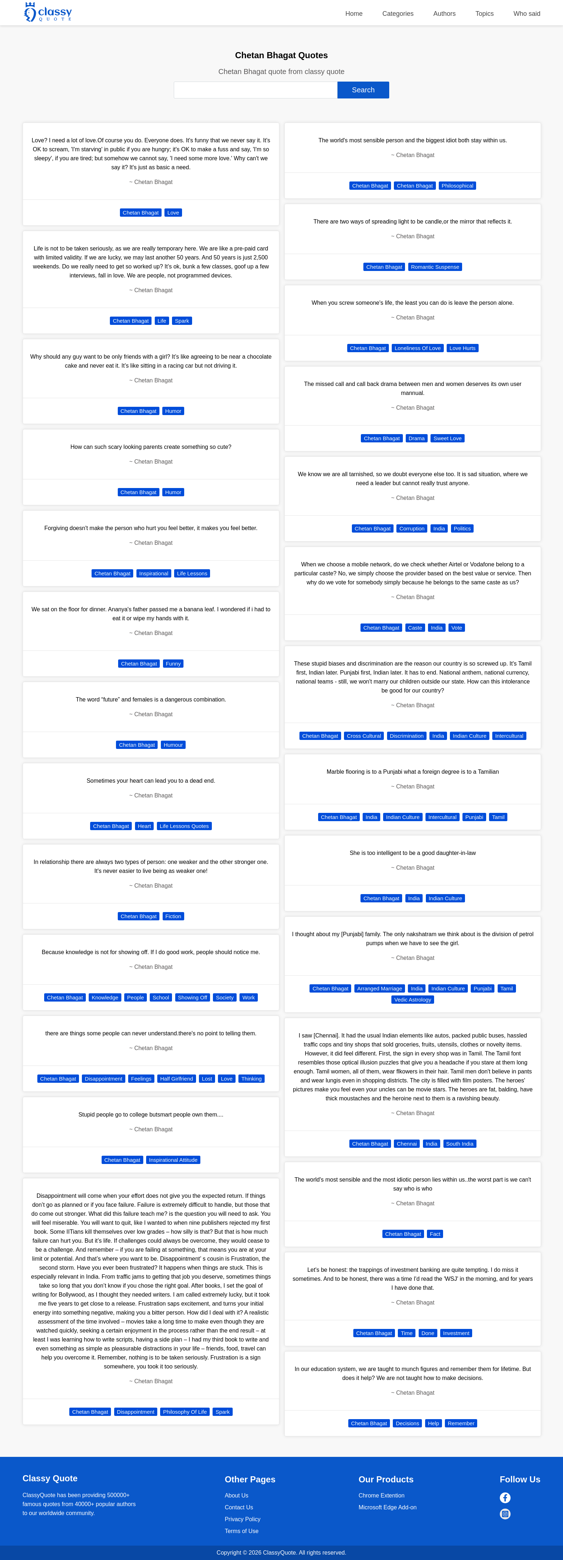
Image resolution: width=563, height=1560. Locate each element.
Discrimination (407, 736)
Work (248, 997)
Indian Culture (469, 736)
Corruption (411, 528)
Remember (461, 1423)
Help (433, 1423)
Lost (207, 1079)
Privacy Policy (243, 1519)
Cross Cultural (364, 736)
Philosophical (457, 186)
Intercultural (509, 736)
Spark (182, 321)
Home (354, 13)
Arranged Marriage (379, 988)
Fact (435, 1234)
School (161, 997)
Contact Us (239, 1507)
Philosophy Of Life (185, 1412)
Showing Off (192, 997)
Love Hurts (463, 348)
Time (407, 1333)
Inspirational (153, 573)
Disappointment (103, 1079)
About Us (236, 1495)
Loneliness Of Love (418, 348)
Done (428, 1333)
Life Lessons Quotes (184, 826)
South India (460, 1144)
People (135, 997)
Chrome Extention (382, 1495)
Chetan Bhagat (141, 213)
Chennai (407, 1144)
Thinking (251, 1079)
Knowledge (105, 997)
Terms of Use (242, 1531)
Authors (444, 13)
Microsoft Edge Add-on (388, 1507)
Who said (526, 13)
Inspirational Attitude (173, 1160)
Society (224, 997)
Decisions (407, 1423)
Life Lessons (192, 573)
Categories (398, 13)
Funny (173, 664)
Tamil (498, 817)
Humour (173, 745)
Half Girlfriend (176, 1079)
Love (173, 213)
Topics (484, 13)
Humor (173, 411)
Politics (462, 528)
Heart (144, 826)
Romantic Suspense (435, 267)
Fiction (173, 916)
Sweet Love (447, 438)
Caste (415, 628)
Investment (456, 1333)
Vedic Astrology (412, 1000)
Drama (417, 438)
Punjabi (474, 817)
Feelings (141, 1079)
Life (162, 321)
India (439, 528)
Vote (456, 628)
